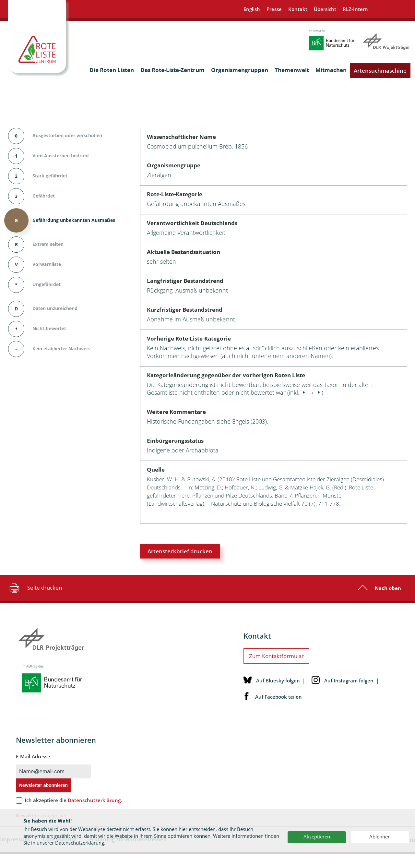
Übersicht (325, 9)
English (251, 9)
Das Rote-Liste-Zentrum (172, 70)
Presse (274, 9)
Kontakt (297, 9)
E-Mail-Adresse (33, 756)
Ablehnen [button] (380, 836)
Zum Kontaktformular (276, 656)
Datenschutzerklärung (79, 842)
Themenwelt (292, 70)
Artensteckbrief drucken (180, 551)
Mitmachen (331, 70)
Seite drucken (35, 587)
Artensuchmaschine (380, 70)
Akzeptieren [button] (316, 836)
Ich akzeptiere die (73, 800)
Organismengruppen (239, 70)
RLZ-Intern (355, 9)
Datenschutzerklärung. (95, 800)
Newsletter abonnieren (43, 785)
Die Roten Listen (111, 70)
